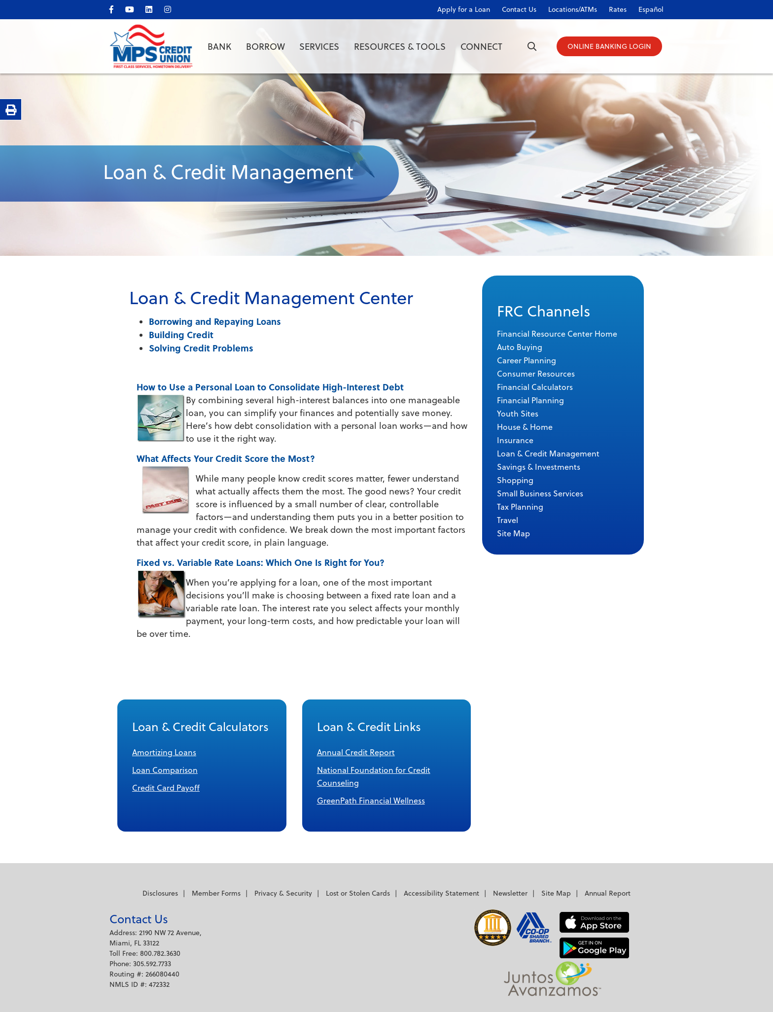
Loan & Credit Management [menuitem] (548, 453)
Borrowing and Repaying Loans (215, 321)
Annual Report (608, 893)
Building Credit (181, 334)
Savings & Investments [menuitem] (538, 466)
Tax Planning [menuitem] (520, 506)
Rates (618, 9)
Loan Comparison (165, 770)
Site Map (556, 893)
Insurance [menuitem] (515, 440)
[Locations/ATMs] (567, 7)
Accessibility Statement (441, 893)
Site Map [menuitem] (513, 533)
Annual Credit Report (356, 752)
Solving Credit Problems (201, 347)
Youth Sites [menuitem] (517, 413)
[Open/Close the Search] (528, 47)
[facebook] (116, 7)
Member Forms (216, 893)
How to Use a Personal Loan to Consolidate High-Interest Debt (270, 386)
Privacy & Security (283, 893)
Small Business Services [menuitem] (540, 493)
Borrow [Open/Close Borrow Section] (265, 46)
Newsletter (510, 893)
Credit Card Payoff (166, 787)
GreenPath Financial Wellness (371, 800)
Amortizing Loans (164, 752)
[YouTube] (134, 7)
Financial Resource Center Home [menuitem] (557, 333)
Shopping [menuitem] (515, 480)
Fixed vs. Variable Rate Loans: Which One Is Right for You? (261, 562)
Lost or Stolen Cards (358, 893)
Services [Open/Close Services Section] (319, 46)
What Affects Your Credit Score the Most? (226, 458)
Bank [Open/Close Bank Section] (219, 46)
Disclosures (160, 893)
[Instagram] (173, 7)
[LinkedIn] (154, 7)
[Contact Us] (514, 7)
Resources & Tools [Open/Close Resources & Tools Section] (400, 46)
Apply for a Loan (463, 9)
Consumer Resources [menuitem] (536, 373)
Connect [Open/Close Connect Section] (481, 46)
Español (651, 9)
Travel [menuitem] (507, 520)
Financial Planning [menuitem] (530, 400)
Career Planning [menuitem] (526, 360)
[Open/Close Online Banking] (610, 47)
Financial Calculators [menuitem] (535, 387)
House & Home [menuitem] (525, 426)
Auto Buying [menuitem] (519, 347)
